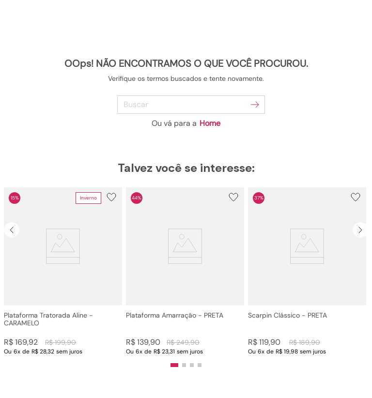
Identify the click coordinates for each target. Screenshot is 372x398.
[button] (63, 271)
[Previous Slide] (11, 230)
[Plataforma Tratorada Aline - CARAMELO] (63, 271)
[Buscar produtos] (255, 104)
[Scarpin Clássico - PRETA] (307, 271)
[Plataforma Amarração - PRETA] (185, 271)
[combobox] (186, 104)
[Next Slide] (360, 230)
